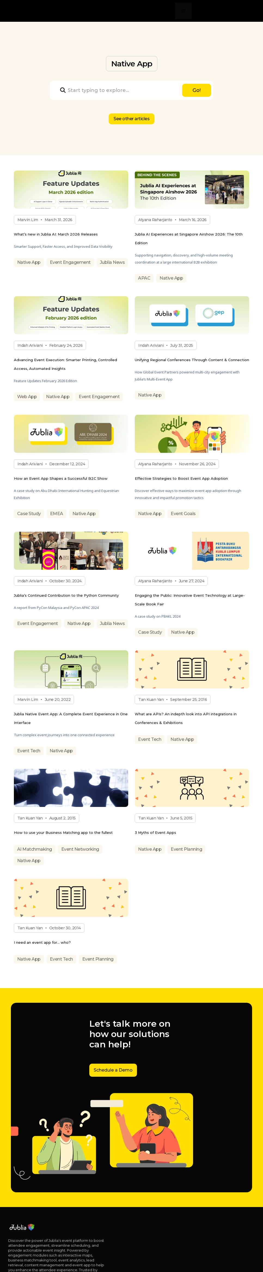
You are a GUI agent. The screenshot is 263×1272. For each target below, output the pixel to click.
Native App (29, 262)
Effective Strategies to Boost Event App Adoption (181, 478)
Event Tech (28, 750)
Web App (27, 396)
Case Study (29, 513)
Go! (196, 90)
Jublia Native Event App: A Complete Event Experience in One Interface (71, 718)
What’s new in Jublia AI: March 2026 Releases (56, 234)
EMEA (56, 513)
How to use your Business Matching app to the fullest (63, 832)
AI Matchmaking (34, 849)
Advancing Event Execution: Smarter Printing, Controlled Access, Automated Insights (65, 364)
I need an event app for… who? (42, 942)
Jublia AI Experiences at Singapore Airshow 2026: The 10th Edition (189, 238)
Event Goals (183, 513)
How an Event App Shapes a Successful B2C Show (61, 478)
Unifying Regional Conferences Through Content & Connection (192, 360)
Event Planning (186, 849)
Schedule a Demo (113, 1070)
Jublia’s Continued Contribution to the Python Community (66, 595)
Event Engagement (70, 262)
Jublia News (112, 262)
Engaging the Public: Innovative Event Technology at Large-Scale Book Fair (190, 599)
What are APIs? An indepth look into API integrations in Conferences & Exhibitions (186, 718)
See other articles (131, 118)
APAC (144, 278)
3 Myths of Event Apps (155, 832)
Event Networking (80, 849)
